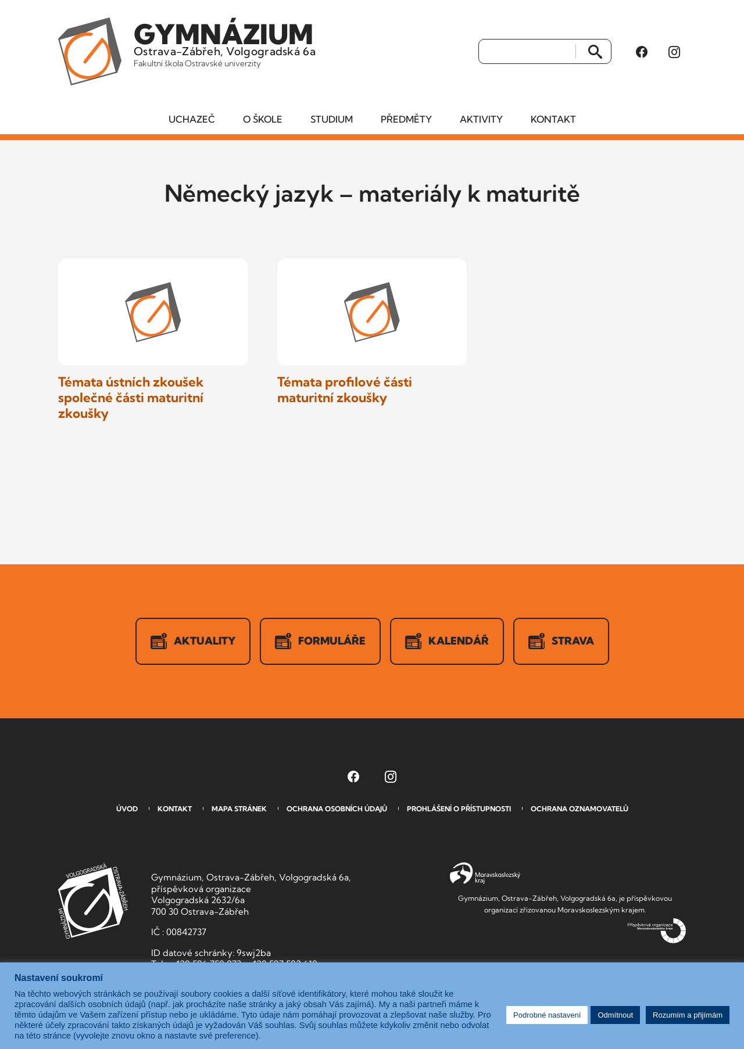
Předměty (406, 119)
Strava (561, 641)
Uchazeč (192, 119)
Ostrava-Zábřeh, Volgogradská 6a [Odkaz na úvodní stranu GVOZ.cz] (225, 43)
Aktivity (481, 119)
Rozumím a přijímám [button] (687, 1015)
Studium (331, 119)
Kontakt (553, 119)
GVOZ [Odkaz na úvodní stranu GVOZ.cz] (93, 900)
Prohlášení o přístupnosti (459, 808)
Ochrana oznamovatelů (579, 808)
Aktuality (193, 641)
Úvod (127, 808)
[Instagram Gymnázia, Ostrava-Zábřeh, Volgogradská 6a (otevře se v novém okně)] (674, 51)
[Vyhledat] (527, 52)
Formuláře (320, 641)
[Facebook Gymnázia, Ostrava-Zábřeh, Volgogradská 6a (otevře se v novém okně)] (641, 51)
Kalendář (447, 641)
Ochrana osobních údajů (337, 808)
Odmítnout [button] (615, 1015)
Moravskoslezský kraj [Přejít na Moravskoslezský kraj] (485, 873)
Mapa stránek (239, 808)
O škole (262, 119)
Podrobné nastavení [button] (547, 1015)
